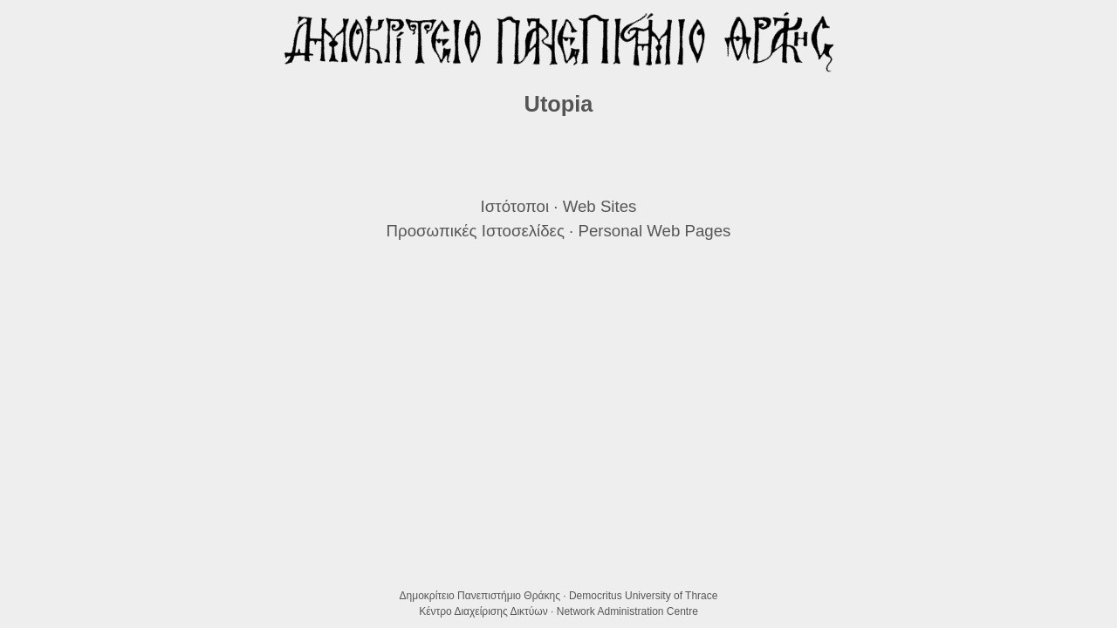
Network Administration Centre (627, 611)
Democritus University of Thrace (643, 596)
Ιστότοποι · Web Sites (559, 206)
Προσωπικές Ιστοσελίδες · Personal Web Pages (559, 231)
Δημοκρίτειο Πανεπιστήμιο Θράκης (480, 596)
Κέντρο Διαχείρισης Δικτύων (483, 611)
